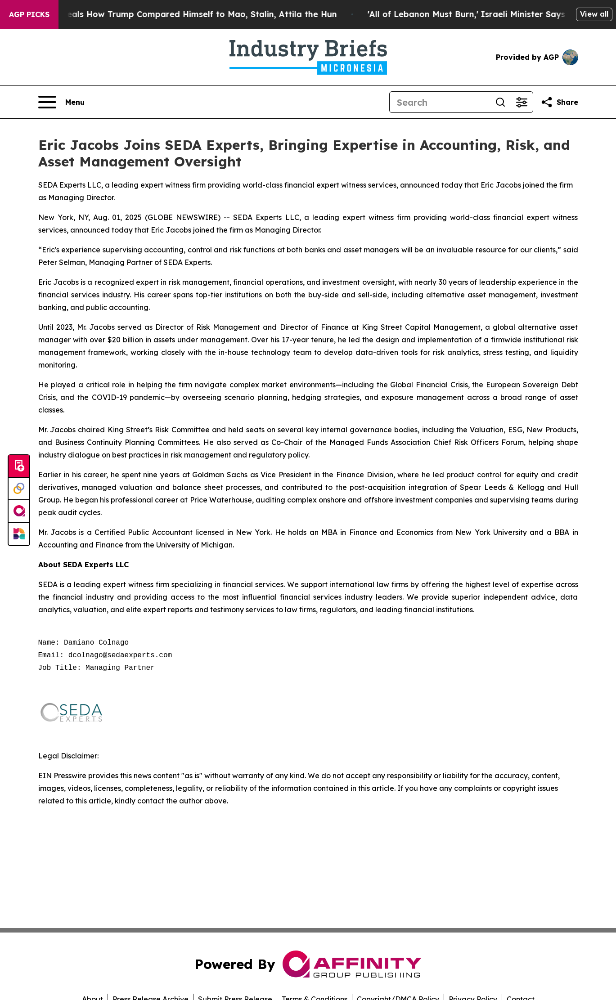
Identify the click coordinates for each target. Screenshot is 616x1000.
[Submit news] (19, 466)
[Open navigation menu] (61, 102)
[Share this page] (559, 102)
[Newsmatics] (19, 534)
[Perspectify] (19, 489)
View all (594, 13)
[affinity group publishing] (19, 511)
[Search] (440, 102)
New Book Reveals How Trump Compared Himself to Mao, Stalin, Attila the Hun (179, 14)
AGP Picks (29, 14)
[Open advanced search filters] (522, 102)
